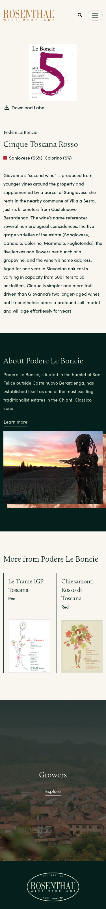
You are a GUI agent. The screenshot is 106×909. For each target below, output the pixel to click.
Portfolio (53, 898)
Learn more (15, 422)
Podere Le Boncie (20, 132)
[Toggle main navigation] (95, 15)
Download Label (29, 107)
